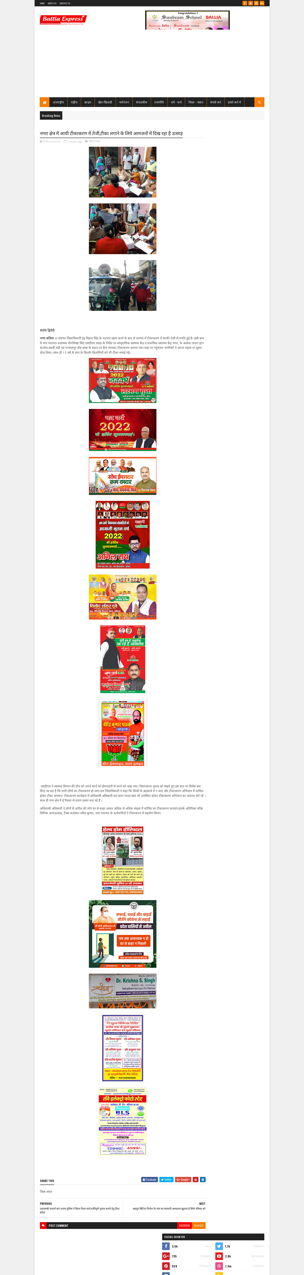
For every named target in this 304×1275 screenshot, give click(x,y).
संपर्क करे (215, 102)
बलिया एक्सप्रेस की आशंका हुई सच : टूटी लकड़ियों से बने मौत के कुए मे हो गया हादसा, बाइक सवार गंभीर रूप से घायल (237, 466)
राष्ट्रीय (74, 102)
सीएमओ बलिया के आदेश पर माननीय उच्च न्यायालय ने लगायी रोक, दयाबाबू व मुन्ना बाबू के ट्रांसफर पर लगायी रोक (238, 218)
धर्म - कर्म (176, 102)
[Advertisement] (152, 65)
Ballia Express (210, 191)
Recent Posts (213, 285)
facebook (168, 1225)
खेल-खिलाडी (105, 102)
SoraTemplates (55, 1269)
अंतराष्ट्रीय (58, 102)
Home (42, 3)
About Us (52, 3)
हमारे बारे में (234, 102)
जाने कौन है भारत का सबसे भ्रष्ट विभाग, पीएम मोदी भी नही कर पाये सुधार (238, 269)
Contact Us (65, 3)
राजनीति (159, 102)
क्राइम (88, 102)
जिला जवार (94, 142)
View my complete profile (211, 196)
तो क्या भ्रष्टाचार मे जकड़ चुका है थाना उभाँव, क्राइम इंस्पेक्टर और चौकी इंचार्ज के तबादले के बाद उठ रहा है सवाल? (240, 253)
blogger (182, 1225)
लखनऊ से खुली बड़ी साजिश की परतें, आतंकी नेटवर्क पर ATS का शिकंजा (238, 491)
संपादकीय (142, 102)
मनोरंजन (124, 102)
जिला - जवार (196, 102)
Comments (247, 285)
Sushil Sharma (84, 1269)
